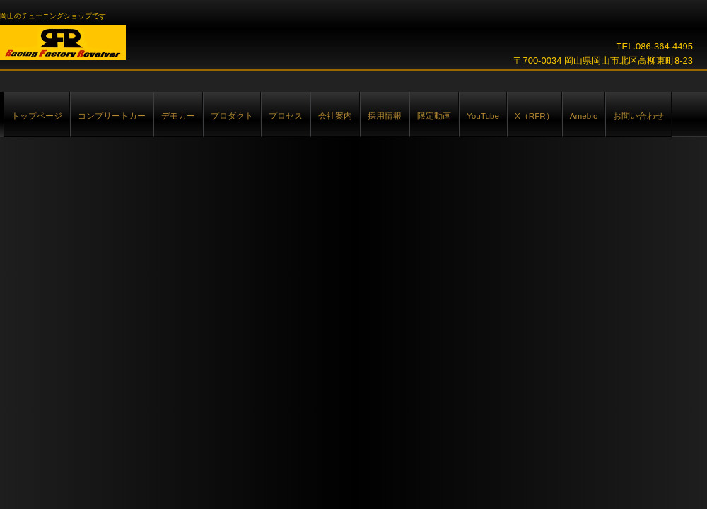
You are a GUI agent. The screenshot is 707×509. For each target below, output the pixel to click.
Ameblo (584, 115)
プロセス (286, 115)
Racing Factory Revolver (63, 42)
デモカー (178, 115)
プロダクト (232, 115)
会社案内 (335, 115)
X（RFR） (534, 115)
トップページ (36, 115)
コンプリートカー (112, 115)
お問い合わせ (638, 115)
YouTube (483, 115)
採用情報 (385, 115)
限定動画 (434, 115)
